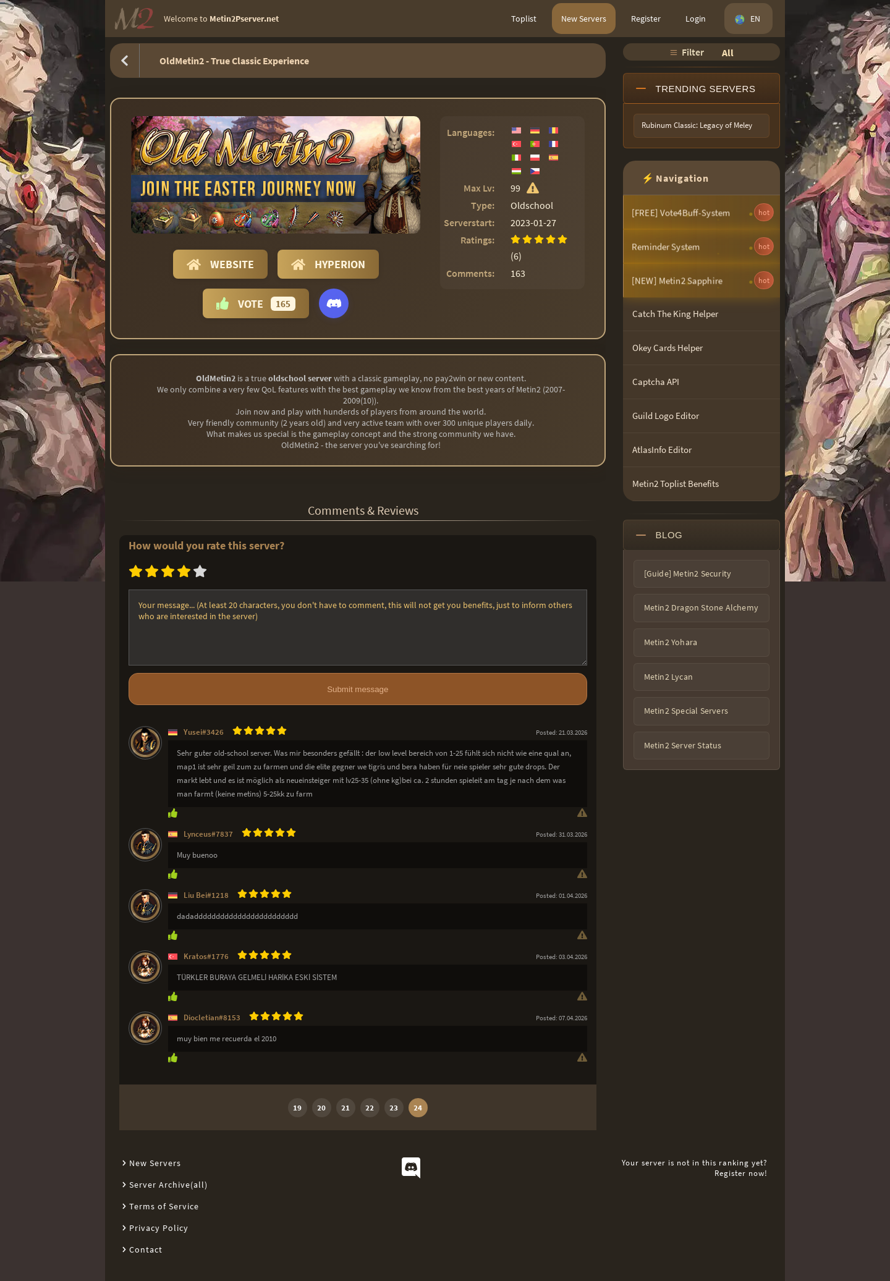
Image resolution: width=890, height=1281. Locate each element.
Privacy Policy (159, 1227)
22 (369, 1107)
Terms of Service (164, 1206)
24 (417, 1107)
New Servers (583, 18)
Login (695, 18)
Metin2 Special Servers (686, 710)
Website (220, 264)
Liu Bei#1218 (206, 895)
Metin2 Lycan (668, 676)
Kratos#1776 (206, 956)
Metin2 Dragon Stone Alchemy (701, 607)
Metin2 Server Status (683, 745)
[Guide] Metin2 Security (688, 573)
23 (393, 1107)
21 (345, 1107)
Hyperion (328, 264)
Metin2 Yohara (671, 642)
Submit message (357, 689)
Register (646, 18)
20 (321, 1107)
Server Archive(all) (168, 1184)
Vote (255, 304)
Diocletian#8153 (212, 1017)
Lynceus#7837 (208, 834)
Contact (146, 1249)
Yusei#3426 (204, 732)
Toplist (523, 18)
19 (297, 1107)
